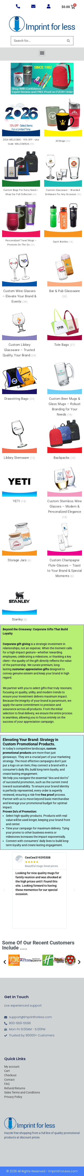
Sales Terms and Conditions (22, 1092)
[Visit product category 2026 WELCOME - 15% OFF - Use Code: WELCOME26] (21, 122)
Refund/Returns (14, 1088)
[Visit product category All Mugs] (63, 121)
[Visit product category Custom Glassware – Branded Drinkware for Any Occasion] (63, 173)
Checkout (10, 1075)
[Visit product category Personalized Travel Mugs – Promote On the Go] (21, 223)
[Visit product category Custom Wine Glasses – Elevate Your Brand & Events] (19, 278)
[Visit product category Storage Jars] (19, 542)
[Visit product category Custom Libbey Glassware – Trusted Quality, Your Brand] (19, 331)
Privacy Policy (13, 1097)
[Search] (37, 40)
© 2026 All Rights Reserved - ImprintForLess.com (42, 1171)
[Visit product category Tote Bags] (64, 326)
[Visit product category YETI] (19, 483)
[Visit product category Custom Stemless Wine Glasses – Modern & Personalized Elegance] (64, 491)
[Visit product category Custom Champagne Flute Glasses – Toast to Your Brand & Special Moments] (64, 550)
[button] (42, 53)
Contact (9, 1079)
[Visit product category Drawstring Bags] (19, 380)
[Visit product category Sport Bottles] (63, 221)
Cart (7, 1071)
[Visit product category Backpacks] (64, 439)
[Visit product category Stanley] (19, 601)
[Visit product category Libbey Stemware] (19, 439)
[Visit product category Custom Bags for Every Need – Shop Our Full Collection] (21, 173)
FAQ (7, 1084)
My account (11, 1066)
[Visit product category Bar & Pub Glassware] (64, 275)
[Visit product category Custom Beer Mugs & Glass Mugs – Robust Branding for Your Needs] (64, 388)
